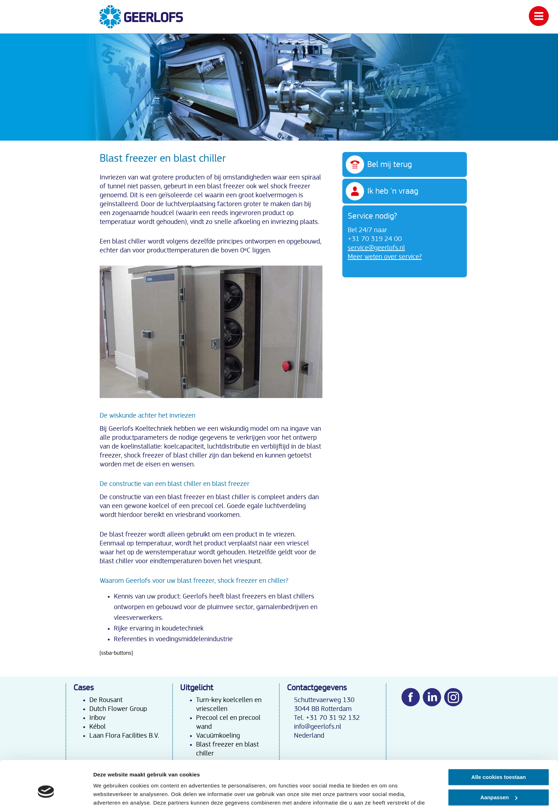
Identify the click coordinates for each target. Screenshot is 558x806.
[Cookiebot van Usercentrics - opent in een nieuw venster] (46, 792)
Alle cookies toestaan (498, 738)
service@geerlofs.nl (376, 247)
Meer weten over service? (385, 256)
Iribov (97, 717)
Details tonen (110, 792)
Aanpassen (498, 758)
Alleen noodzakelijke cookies (499, 778)
